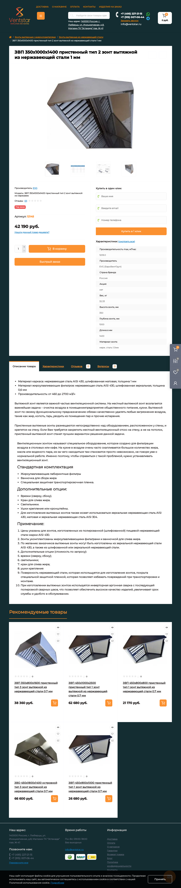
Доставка (42, 6)
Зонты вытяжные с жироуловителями (35, 37)
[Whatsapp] (148, 14)
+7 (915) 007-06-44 (132, 17)
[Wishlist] (58, 634)
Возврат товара (115, 854)
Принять (160, 879)
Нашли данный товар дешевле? (32, 232)
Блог (109, 858)
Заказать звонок (129, 20)
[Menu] (41, 16)
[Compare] (58, 640)
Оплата (75, 6)
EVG (35, 188)
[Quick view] (58, 627)
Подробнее (66, 882)
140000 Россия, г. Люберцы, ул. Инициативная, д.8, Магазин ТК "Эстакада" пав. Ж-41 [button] (86, 25)
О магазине (59, 6)
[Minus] (24, 251)
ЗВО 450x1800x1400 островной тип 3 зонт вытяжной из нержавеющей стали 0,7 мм (35, 787)
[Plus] (24, 247)
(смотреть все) (126, 241)
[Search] (72, 15)
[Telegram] (148, 18)
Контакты (89, 6)
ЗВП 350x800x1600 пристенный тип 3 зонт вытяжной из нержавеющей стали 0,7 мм (36, 687)
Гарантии (112, 850)
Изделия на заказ (110, 6)
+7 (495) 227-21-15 (131, 13)
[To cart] (54, 702)
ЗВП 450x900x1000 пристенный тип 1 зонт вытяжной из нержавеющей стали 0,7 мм (90, 787)
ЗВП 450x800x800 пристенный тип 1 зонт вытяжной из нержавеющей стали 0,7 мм (144, 687)
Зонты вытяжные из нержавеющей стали (81, 37)
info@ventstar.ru (131, 24)
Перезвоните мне (18, 862)
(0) (25, 201)
